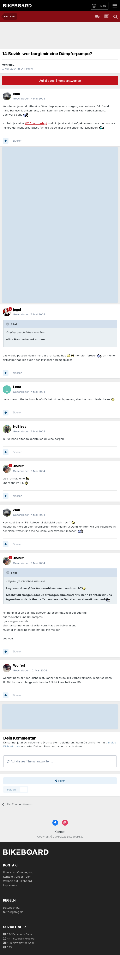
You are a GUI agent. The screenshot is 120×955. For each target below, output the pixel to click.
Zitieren (17, 140)
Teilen (60, 780)
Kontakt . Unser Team (17, 876)
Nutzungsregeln (13, 912)
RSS (7, 947)
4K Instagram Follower (19, 938)
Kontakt (60, 831)
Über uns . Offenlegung (18, 872)
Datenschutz (11, 907)
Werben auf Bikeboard (17, 881)
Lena (17, 387)
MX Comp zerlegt (36, 123)
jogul (17, 310)
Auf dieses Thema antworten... (30, 761)
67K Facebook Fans (17, 934)
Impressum (10, 885)
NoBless (19, 426)
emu (11, 64)
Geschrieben (29, 98)
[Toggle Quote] (8, 324)
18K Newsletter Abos (19, 942)
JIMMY (18, 466)
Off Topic (27, 68)
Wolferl (19, 665)
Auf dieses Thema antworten (60, 80)
